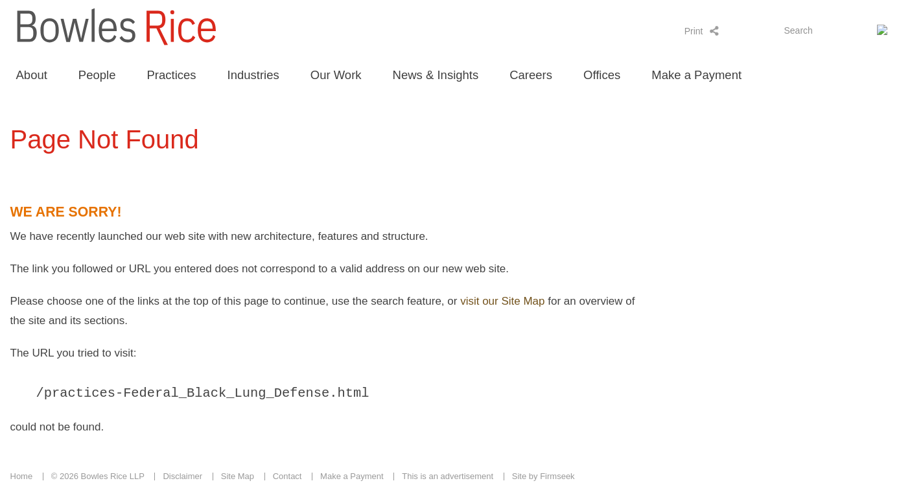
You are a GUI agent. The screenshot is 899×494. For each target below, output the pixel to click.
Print (693, 31)
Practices (171, 75)
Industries (253, 75)
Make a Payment (696, 75)
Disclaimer (182, 478)
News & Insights (436, 75)
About (31, 75)
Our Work (336, 75)
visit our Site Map (502, 301)
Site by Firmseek (543, 478)
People (97, 75)
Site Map (237, 478)
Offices (601, 75)
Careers (530, 75)
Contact (287, 478)
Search (798, 30)
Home (21, 478)
